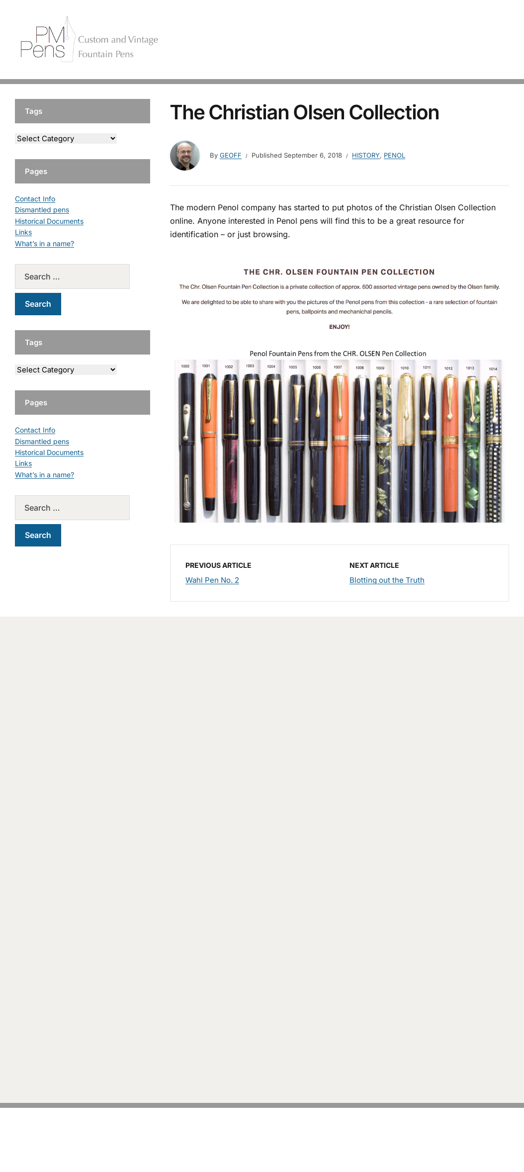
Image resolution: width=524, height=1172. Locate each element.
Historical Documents (49, 221)
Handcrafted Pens (365, 39)
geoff (231, 155)
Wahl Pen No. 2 (212, 580)
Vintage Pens (432, 39)
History (366, 155)
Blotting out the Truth (387, 580)
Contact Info (35, 198)
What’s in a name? (44, 243)
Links (23, 232)
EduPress (282, 1148)
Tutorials (483, 39)
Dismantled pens (42, 209)
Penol (394, 155)
